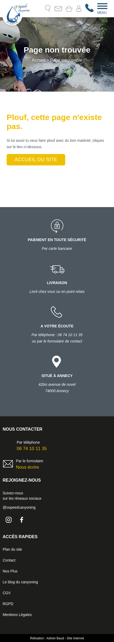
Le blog (37, 8)
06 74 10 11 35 (32, 448)
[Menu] (102, 5)
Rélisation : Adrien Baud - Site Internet (57, 638)
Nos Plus (10, 571)
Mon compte (79, 8)
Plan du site (12, 549)
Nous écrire (27, 467)
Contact (58, 8)
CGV (7, 593)
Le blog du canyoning (20, 582)
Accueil (39, 60)
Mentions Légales (17, 615)
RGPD (8, 604)
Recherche (48, 8)
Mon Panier (69, 8)
